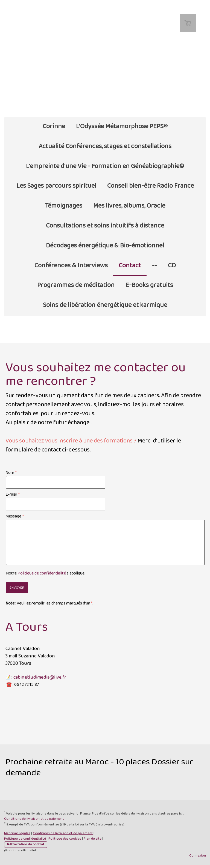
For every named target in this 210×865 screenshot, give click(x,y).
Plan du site (92, 839)
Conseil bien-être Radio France (150, 186)
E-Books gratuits (149, 285)
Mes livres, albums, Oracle (129, 205)
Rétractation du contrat (25, 844)
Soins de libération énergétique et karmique (105, 305)
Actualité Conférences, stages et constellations (105, 146)
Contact (130, 265)
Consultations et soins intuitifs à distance (105, 225)
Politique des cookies (64, 839)
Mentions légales (17, 833)
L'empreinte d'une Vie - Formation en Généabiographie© (105, 166)
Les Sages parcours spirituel (56, 186)
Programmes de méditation (76, 285)
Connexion (197, 855)
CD (172, 265)
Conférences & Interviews (71, 265)
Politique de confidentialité (42, 573)
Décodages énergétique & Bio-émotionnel (105, 245)
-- (154, 265)
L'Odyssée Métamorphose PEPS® (122, 126)
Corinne (54, 126)
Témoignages (63, 205)
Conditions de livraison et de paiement (34, 819)
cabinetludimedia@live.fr (39, 677)
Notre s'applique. (45, 573)
